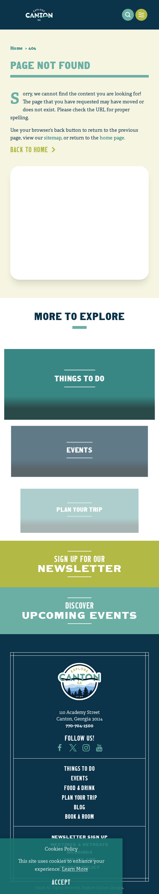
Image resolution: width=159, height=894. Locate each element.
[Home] (39, 15)
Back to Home (33, 149)
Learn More (75, 869)
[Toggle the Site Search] (128, 15)
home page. (112, 138)
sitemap (53, 138)
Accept (61, 882)
